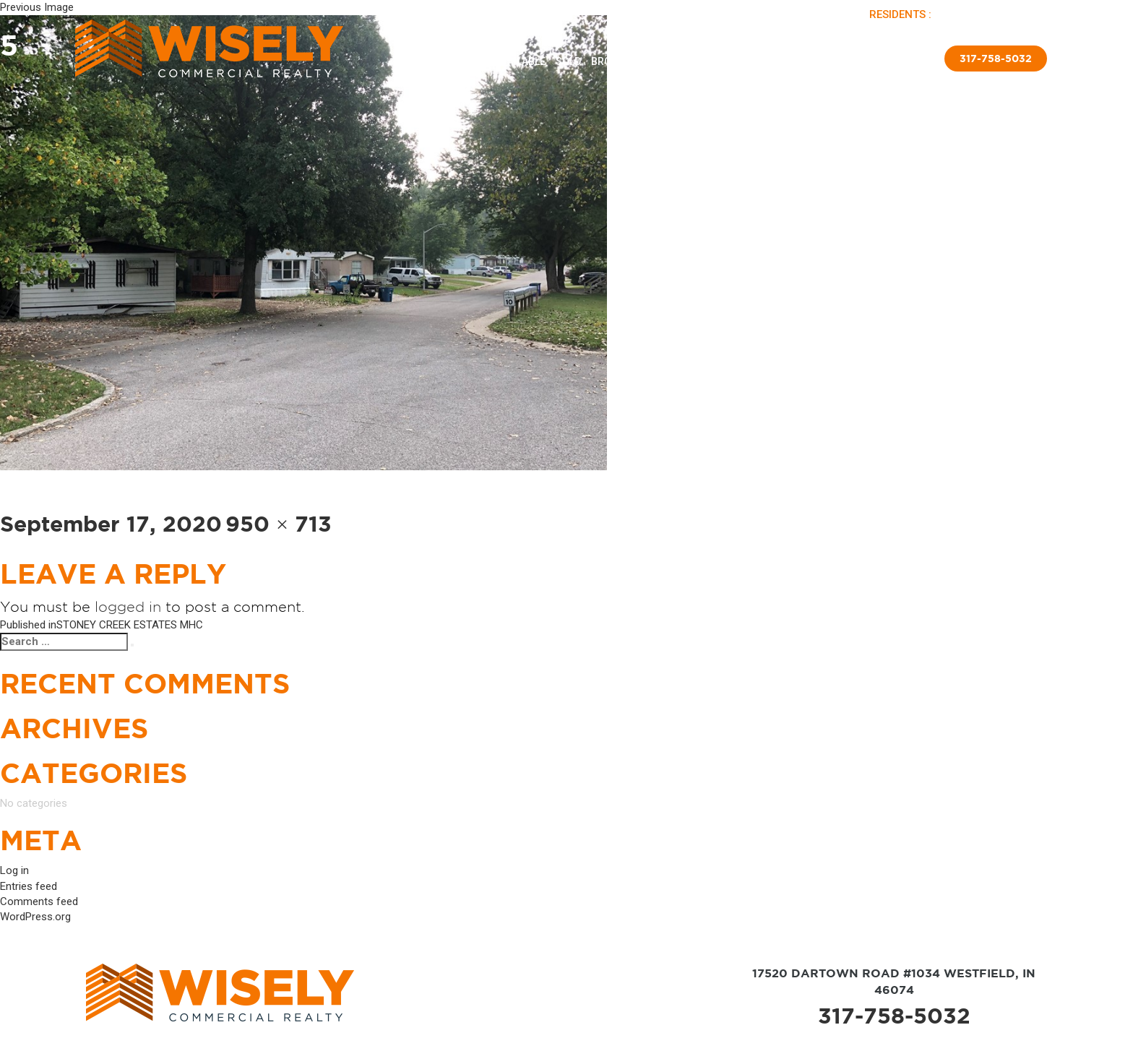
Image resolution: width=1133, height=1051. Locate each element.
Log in (14, 870)
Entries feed (28, 886)
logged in (128, 607)
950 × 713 (278, 523)
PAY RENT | (964, 14)
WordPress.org (35, 916)
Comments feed (39, 901)
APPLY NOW (1020, 14)
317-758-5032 (894, 1015)
